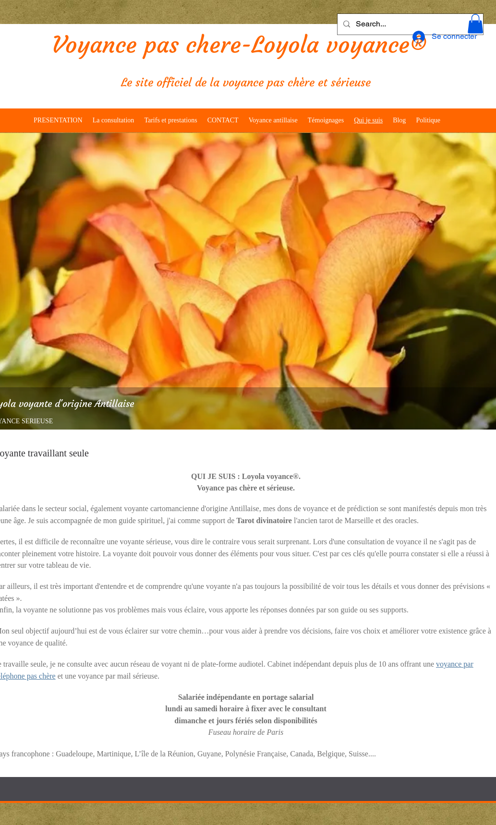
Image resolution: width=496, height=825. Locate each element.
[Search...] (409, 24)
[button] (475, 24)
